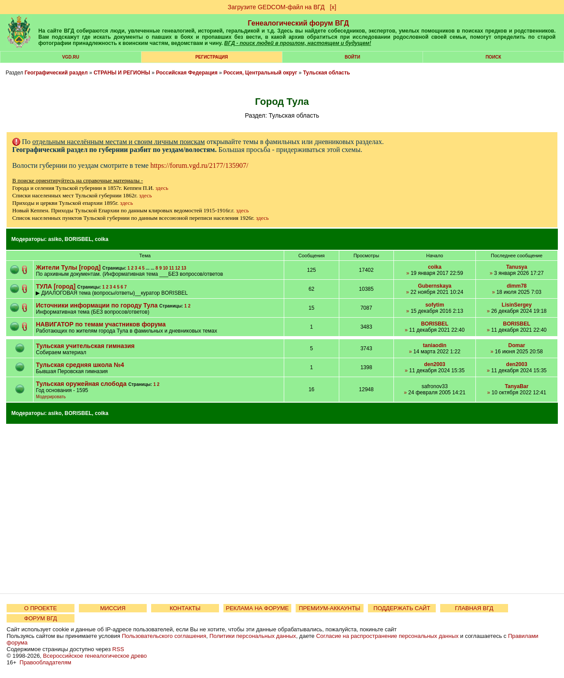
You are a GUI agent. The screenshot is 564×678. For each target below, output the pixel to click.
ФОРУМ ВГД (40, 618)
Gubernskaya (434, 286)
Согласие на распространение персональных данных (387, 636)
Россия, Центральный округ (260, 73)
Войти (352, 57)
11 (171, 268)
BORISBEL (78, 239)
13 (184, 268)
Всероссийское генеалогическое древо (95, 655)
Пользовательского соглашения (164, 636)
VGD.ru (70, 57)
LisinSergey (517, 305)
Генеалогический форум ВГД (298, 23)
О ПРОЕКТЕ (40, 608)
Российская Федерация (187, 73)
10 (165, 268)
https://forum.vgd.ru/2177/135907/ (199, 165)
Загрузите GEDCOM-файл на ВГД (276, 7)
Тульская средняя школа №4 (80, 364)
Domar (516, 345)
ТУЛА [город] (55, 286)
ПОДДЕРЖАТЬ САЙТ (402, 608)
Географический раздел (56, 73)
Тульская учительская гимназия (85, 345)
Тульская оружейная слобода (81, 383)
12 (177, 268)
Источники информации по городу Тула (96, 305)
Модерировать (51, 396)
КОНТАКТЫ (185, 608)
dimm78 (517, 286)
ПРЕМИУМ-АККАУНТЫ (329, 608)
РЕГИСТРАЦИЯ (211, 57)
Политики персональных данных (252, 636)
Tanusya (516, 267)
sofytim (434, 305)
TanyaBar (517, 386)
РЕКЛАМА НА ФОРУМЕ (257, 608)
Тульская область (326, 73)
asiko (55, 239)
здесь (162, 188)
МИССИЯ (113, 608)
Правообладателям (45, 662)
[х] (333, 7)
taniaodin (434, 345)
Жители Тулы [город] (68, 267)
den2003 (434, 364)
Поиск (493, 57)
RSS (118, 649)
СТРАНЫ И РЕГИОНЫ (122, 73)
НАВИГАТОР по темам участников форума (101, 324)
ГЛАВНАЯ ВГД (474, 608)
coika (101, 239)
